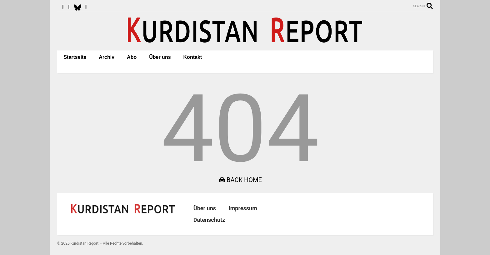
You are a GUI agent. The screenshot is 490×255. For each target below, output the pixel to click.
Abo (132, 57)
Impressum (242, 208)
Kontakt (192, 57)
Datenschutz (209, 220)
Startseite (74, 57)
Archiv (106, 57)
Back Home (240, 180)
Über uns (160, 57)
